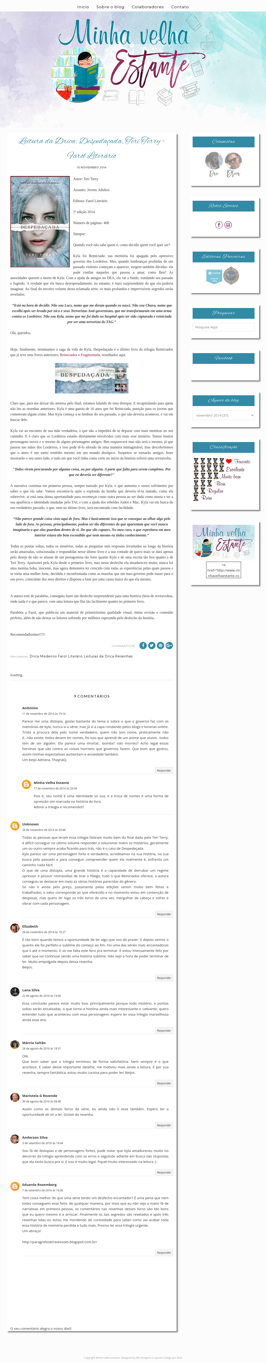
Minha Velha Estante (51, 782)
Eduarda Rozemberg (39, 1184)
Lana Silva (30, 990)
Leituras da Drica (99, 656)
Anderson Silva (35, 1137)
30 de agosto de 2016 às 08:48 (41, 1101)
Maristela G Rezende (39, 1095)
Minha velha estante (108, 1357)
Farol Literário (70, 656)
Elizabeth (30, 926)
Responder (164, 770)
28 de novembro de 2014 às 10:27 (44, 932)
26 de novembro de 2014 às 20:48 (44, 830)
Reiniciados (68, 355)
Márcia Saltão (34, 1042)
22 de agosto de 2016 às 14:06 (41, 996)
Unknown (30, 824)
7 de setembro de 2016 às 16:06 (42, 1190)
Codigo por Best (172, 1357)
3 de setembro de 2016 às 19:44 (42, 1143)
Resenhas (124, 656)
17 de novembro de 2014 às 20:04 (55, 788)
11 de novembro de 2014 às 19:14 (44, 714)
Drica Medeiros (43, 656)
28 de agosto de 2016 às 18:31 (41, 1048)
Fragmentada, (91, 355)
